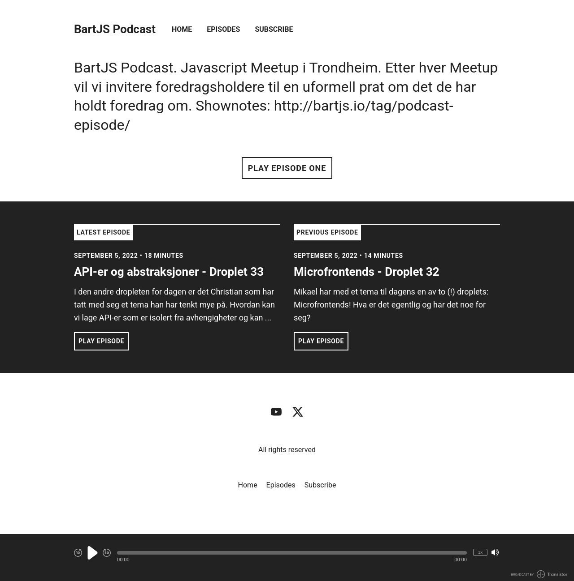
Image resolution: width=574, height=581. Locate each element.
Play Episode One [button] (287, 168)
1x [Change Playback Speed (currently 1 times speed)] (480, 552)
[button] (292, 553)
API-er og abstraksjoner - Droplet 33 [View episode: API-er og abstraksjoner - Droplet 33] (169, 271)
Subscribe (274, 29)
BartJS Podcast (115, 29)
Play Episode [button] (101, 341)
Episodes (223, 29)
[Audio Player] (287, 557)
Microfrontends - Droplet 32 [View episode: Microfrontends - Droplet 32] (366, 271)
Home (182, 29)
